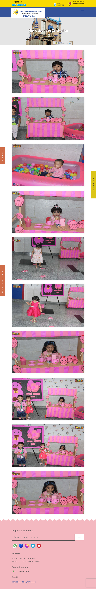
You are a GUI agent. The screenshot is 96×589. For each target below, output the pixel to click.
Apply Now (2, 155)
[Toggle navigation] (82, 12)
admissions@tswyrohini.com (24, 582)
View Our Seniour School (2, 280)
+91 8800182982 (21, 571)
